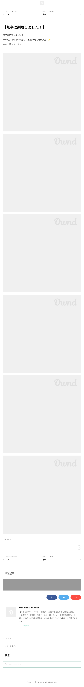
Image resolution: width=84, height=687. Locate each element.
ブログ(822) (7, 539)
